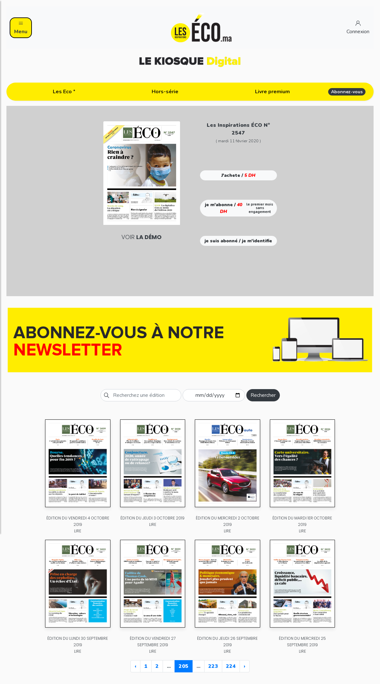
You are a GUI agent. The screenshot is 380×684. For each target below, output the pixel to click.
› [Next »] (244, 666)
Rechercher (263, 395)
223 (213, 666)
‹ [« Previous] (135, 666)
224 (231, 666)
